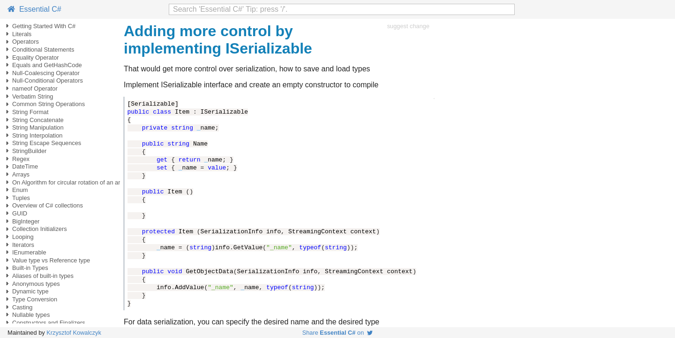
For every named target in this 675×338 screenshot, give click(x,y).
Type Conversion (34, 299)
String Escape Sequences (46, 142)
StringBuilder (29, 150)
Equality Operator (35, 57)
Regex (21, 158)
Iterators (23, 244)
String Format (30, 111)
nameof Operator (35, 88)
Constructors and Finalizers (48, 322)
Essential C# (34, 9)
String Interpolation (37, 135)
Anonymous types (36, 283)
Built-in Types (30, 267)
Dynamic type (30, 291)
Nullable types (31, 314)
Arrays (21, 174)
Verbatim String (32, 96)
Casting (22, 307)
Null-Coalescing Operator (46, 73)
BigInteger (25, 221)
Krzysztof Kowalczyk (73, 332)
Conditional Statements (43, 49)
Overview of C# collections (47, 205)
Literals (21, 34)
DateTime (25, 166)
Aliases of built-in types (43, 275)
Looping (23, 236)
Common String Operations (48, 104)
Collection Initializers (39, 228)
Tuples (21, 197)
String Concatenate (38, 119)
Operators (25, 41)
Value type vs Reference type (51, 260)
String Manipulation (38, 127)
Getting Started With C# (43, 26)
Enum (20, 189)
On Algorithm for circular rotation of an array (70, 182)
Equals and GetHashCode (47, 65)
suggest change (408, 26)
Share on (337, 332)
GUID (19, 213)
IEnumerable (29, 252)
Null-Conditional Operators (47, 80)
